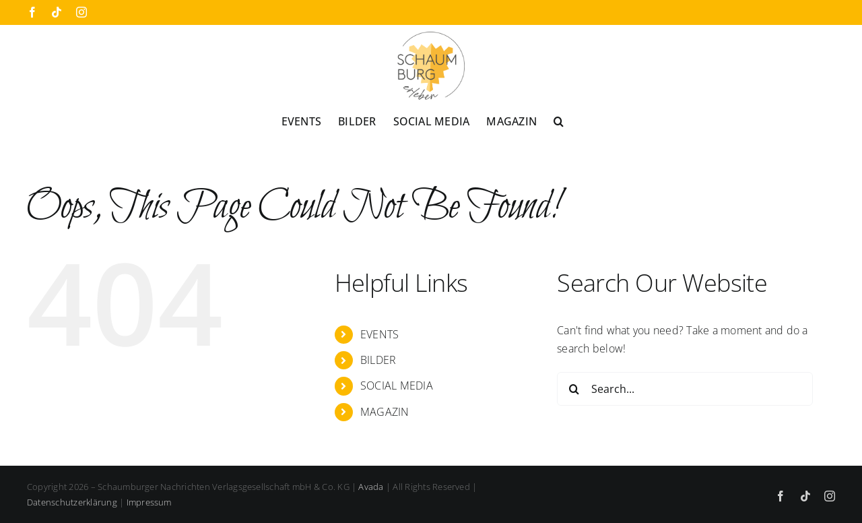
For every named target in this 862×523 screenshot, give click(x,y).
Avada (370, 487)
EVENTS (379, 334)
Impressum (149, 502)
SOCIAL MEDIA (396, 385)
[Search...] (685, 389)
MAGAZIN (384, 411)
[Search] (574, 389)
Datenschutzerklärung (72, 502)
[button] (559, 120)
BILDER (378, 359)
